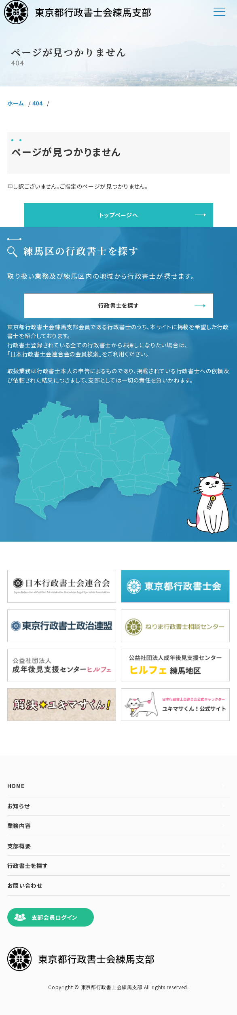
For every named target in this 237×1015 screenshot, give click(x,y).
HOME (16, 786)
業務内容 (19, 826)
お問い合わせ (24, 885)
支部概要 (19, 846)
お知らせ (18, 806)
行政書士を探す (118, 305)
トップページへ (118, 215)
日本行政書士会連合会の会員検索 (54, 354)
